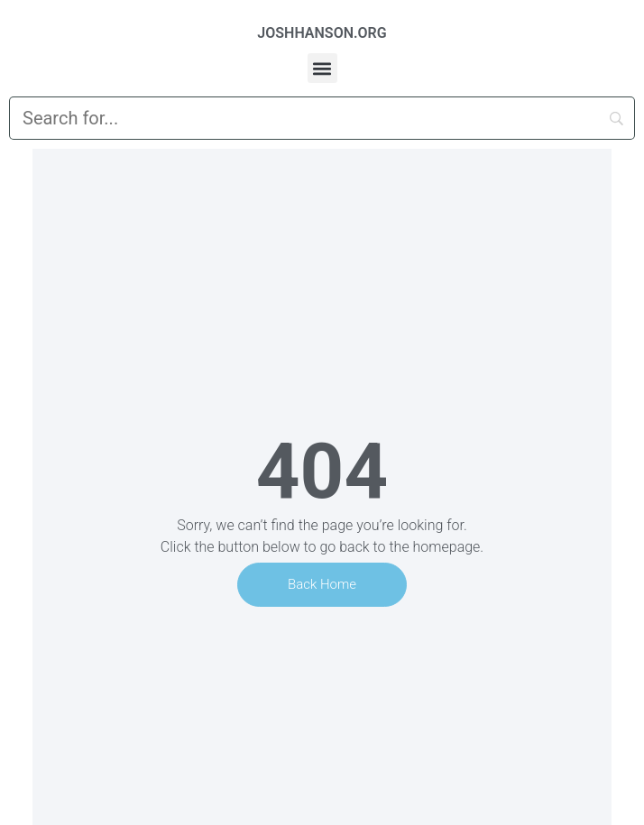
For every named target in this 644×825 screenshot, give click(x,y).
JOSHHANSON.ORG (321, 32)
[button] (322, 68)
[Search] (322, 118)
